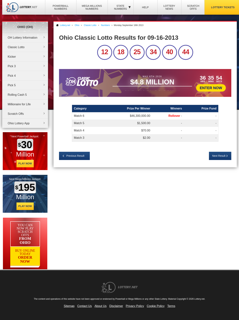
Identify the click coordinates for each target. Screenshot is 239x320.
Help (145, 7)
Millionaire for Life (19, 104)
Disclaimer (116, 306)
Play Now (25, 163)
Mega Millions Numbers (92, 7)
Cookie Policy (156, 306)
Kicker (12, 56)
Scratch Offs (193, 7)
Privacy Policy (135, 306)
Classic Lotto (16, 47)
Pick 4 (12, 75)
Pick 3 (12, 66)
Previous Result (75, 155)
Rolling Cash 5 (17, 94)
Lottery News (169, 7)
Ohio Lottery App (19, 123)
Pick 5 (12, 85)
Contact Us (84, 306)
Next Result (218, 155)
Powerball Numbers (61, 7)
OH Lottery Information (22, 37)
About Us (101, 306)
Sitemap (69, 306)
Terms (171, 306)
